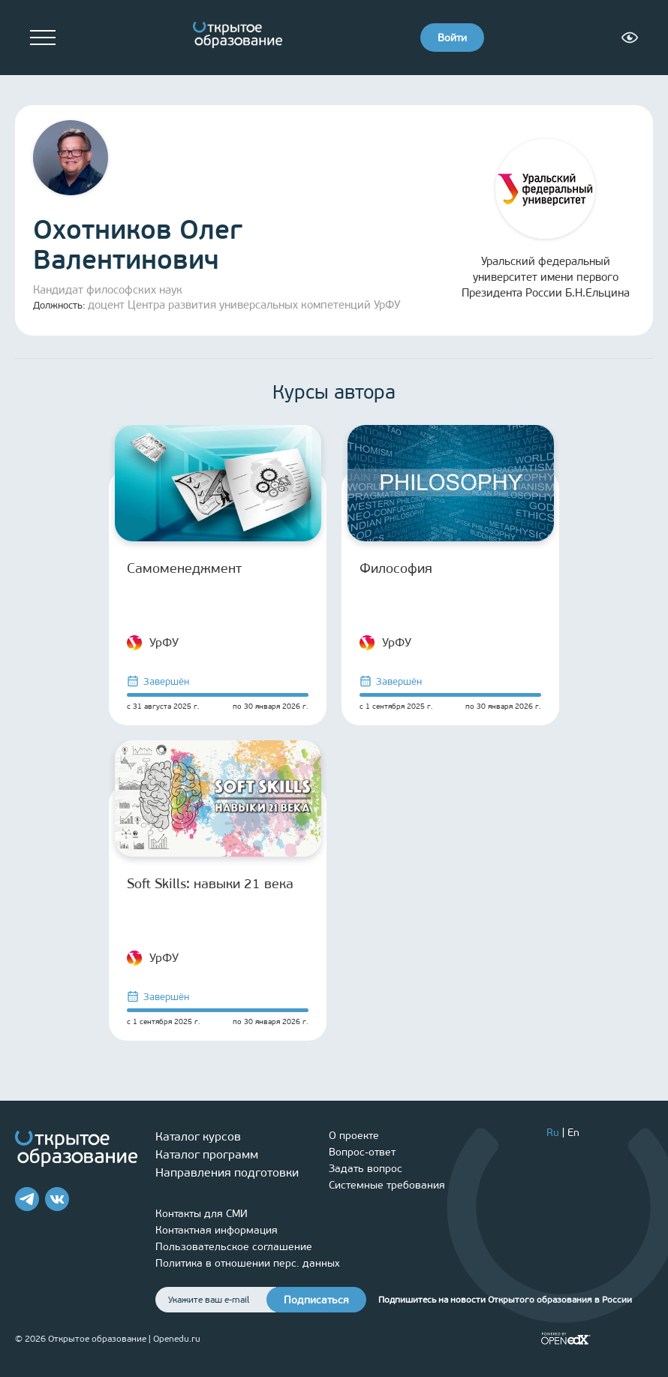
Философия (396, 568)
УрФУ (153, 642)
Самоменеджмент (184, 568)
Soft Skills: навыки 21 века (210, 883)
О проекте (354, 1135)
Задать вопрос (365, 1168)
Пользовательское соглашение (233, 1246)
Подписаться (316, 1300)
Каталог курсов (198, 1136)
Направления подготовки (227, 1172)
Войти (452, 38)
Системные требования (387, 1185)
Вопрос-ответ (362, 1152)
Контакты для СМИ (201, 1213)
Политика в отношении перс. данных (247, 1263)
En (573, 1132)
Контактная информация (216, 1230)
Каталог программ (206, 1154)
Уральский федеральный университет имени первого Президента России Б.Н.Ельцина (546, 219)
